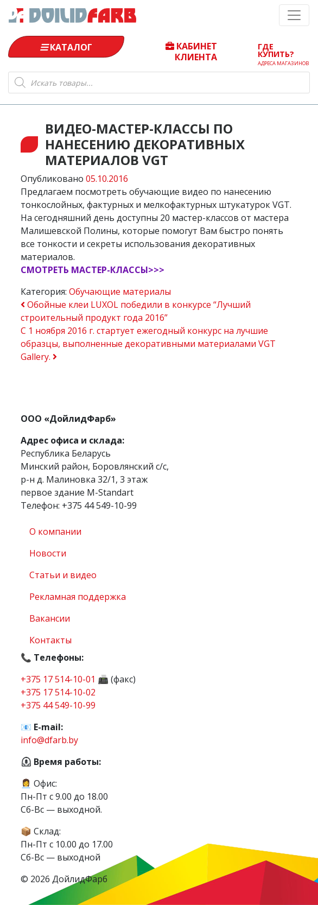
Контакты (50, 640)
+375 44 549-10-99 (58, 705)
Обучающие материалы (120, 292)
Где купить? (283, 51)
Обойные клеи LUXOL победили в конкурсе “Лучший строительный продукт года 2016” (136, 311)
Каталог (66, 47)
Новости (47, 553)
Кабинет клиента (191, 51)
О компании (55, 531)
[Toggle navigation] (294, 15)
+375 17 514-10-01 (58, 679)
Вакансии (49, 618)
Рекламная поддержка (77, 597)
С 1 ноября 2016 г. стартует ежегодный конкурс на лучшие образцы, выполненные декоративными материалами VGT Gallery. (148, 344)
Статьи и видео (63, 575)
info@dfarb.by (49, 740)
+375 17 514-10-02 (58, 692)
